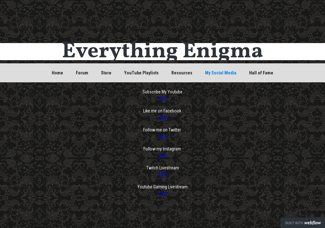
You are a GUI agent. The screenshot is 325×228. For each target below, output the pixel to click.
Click (162, 98)
